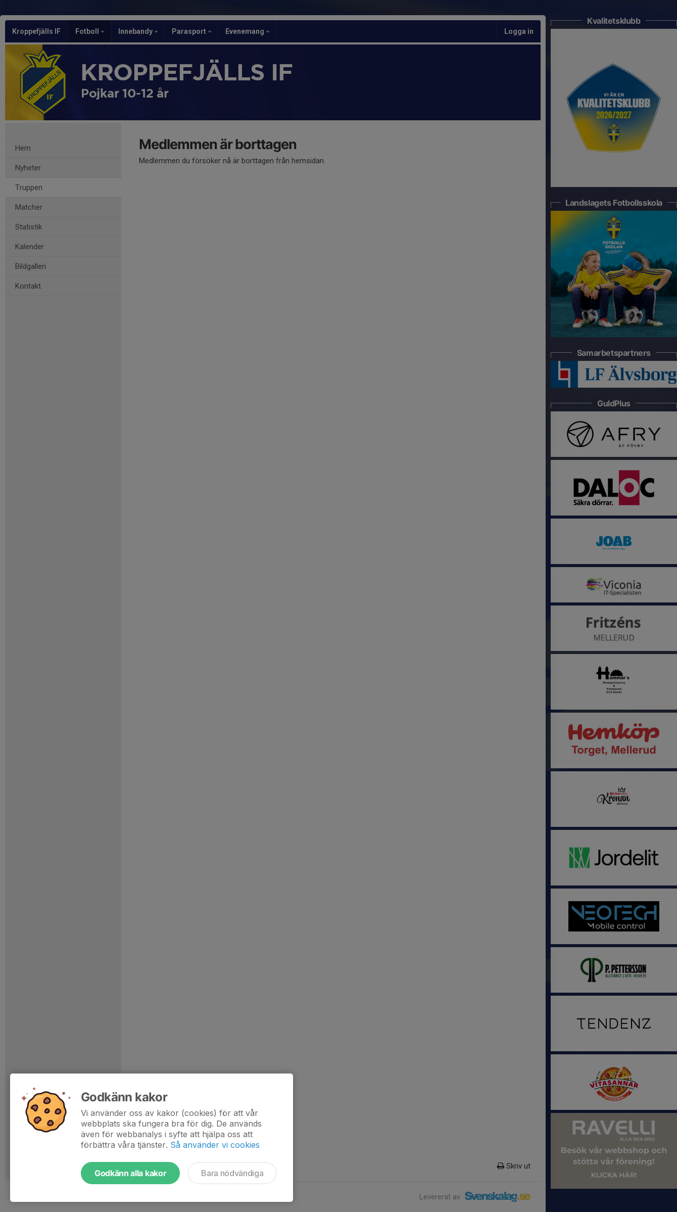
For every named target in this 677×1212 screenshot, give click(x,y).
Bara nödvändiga (232, 1173)
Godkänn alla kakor (130, 1173)
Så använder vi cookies (215, 1145)
